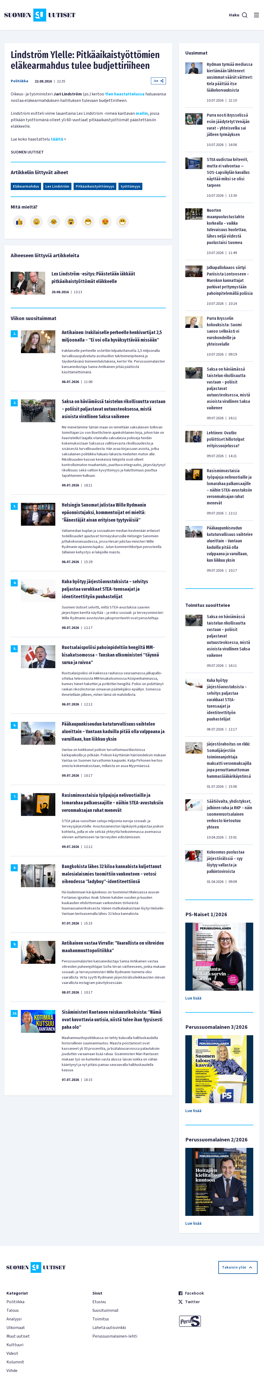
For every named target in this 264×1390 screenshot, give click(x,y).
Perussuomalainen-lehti (114, 1336)
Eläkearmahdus (26, 186)
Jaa (158, 80)
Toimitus (100, 1319)
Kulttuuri (14, 1345)
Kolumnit (15, 1362)
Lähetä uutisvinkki (109, 1328)
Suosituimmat (105, 1310)
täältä (57, 139)
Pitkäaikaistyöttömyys (95, 186)
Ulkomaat (15, 1328)
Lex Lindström (57, 186)
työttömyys (130, 186)
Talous (12, 1310)
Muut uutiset (18, 1336)
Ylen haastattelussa (124, 94)
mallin (141, 113)
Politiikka (19, 81)
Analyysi (13, 1319)
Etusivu (99, 1302)
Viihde (11, 1371)
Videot (12, 1353)
